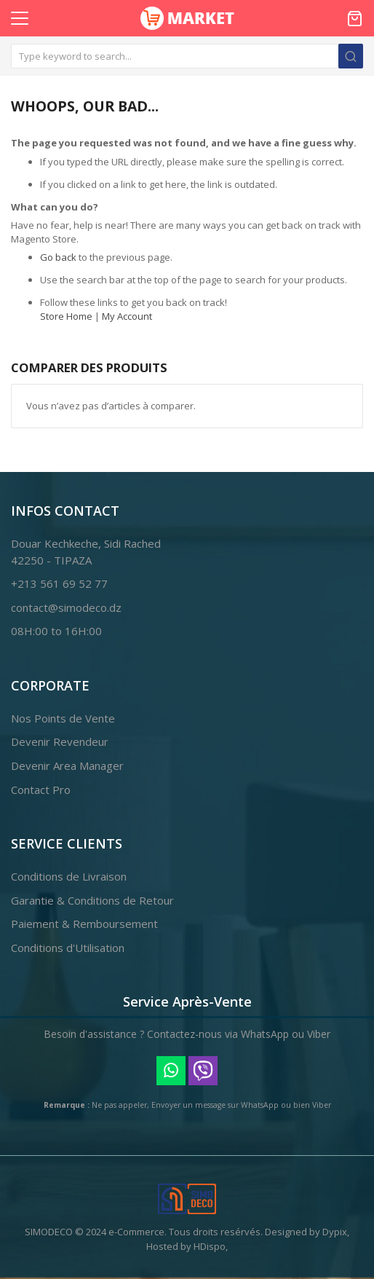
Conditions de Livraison (69, 876)
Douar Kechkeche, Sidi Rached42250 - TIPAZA (86, 551)
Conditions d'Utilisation (67, 947)
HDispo (210, 1246)
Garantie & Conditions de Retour (92, 900)
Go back (58, 257)
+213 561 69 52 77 (59, 583)
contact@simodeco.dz (66, 607)
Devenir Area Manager (67, 765)
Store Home (66, 316)
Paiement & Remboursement (84, 923)
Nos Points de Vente (63, 718)
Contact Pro (41, 789)
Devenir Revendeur (59, 741)
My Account (127, 316)
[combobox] (187, 56)
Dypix (334, 1231)
